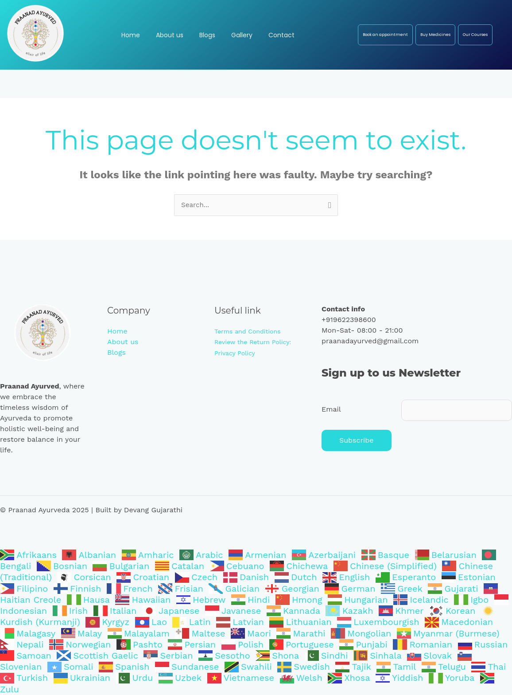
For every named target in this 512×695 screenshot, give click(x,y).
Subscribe (356, 442)
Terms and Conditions (247, 331)
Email (331, 410)
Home (117, 331)
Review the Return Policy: (252, 342)
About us (123, 342)
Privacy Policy (234, 353)
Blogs (116, 353)
